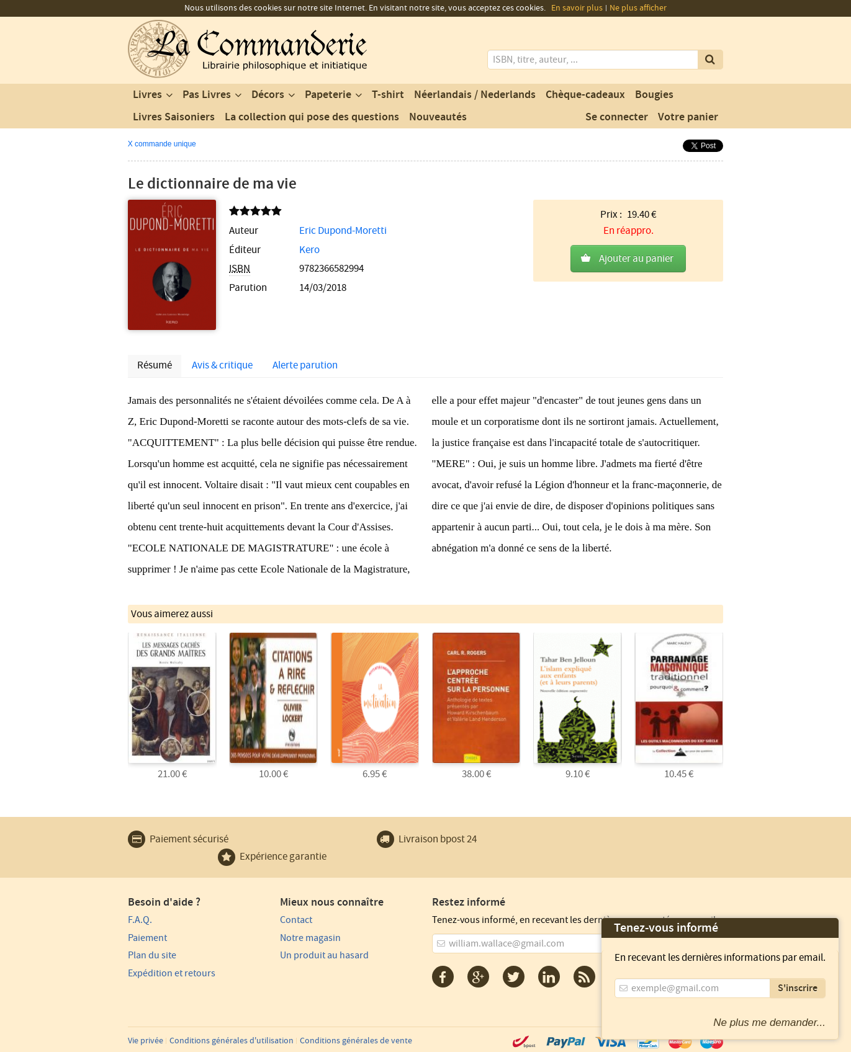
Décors (267, 94)
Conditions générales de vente (356, 1040)
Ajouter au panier (636, 258)
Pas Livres (206, 94)
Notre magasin (310, 938)
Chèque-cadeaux (585, 94)
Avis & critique (222, 365)
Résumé (154, 365)
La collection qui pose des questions (312, 117)
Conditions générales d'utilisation (231, 1040)
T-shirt (388, 94)
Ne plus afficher (638, 8)
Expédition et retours (171, 973)
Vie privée (145, 1040)
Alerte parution (305, 365)
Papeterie (328, 94)
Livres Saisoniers (174, 117)
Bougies (654, 94)
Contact (296, 920)
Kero (309, 250)
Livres (147, 94)
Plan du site (152, 955)
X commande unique (162, 144)
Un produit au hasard (324, 955)
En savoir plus (577, 8)
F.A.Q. (140, 920)
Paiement (147, 938)
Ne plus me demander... (769, 1022)
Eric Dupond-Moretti (343, 231)
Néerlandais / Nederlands (475, 94)
